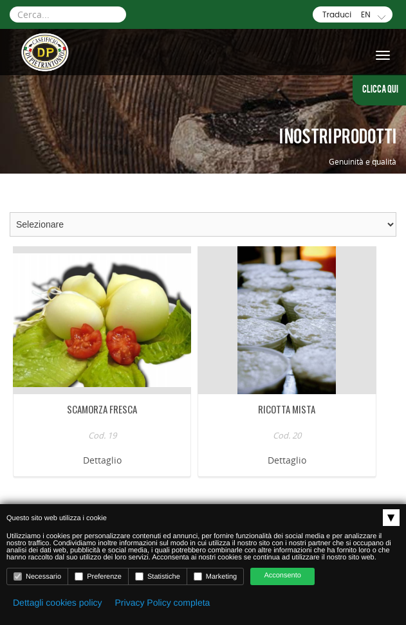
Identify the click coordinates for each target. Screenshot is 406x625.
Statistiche (157, 576)
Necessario (37, 576)
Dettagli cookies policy (57, 602)
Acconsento (282, 575)
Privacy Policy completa (162, 602)
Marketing (215, 576)
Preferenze (98, 576)
